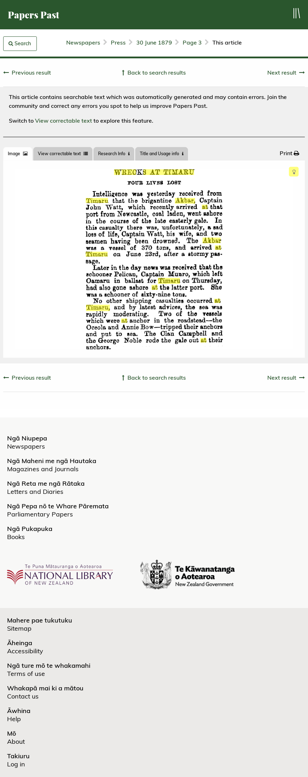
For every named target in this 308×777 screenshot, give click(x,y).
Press (118, 42)
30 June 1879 (154, 42)
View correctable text (63, 120)
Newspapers (83, 42)
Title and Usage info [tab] (161, 153)
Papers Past (33, 14)
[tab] (17, 153)
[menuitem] (289, 153)
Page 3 (192, 42)
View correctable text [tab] (63, 153)
